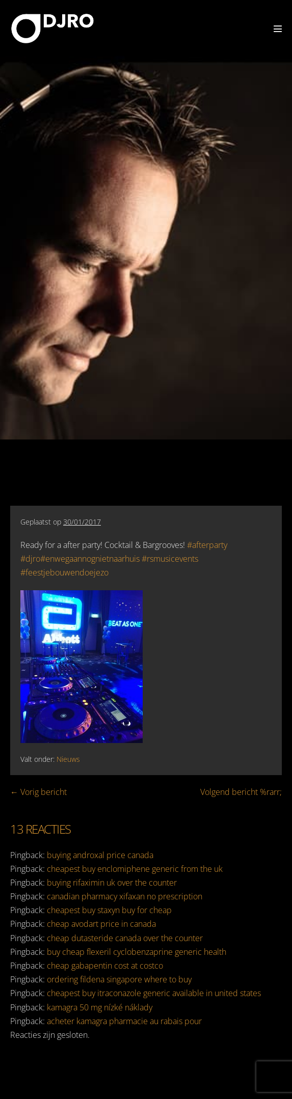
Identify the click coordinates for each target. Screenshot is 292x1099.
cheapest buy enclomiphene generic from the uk (135, 868)
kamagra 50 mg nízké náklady (99, 1007)
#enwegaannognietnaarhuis (90, 558)
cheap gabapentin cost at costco (105, 965)
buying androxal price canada (100, 855)
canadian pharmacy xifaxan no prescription (124, 896)
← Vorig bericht (38, 792)
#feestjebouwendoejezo (64, 572)
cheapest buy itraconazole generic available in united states (154, 993)
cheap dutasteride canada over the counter (125, 938)
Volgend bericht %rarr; (241, 792)
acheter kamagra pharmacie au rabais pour (124, 1021)
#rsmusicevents (170, 558)
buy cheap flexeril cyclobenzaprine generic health (136, 951)
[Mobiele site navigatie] (278, 28)
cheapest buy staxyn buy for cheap (109, 910)
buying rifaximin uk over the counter (112, 882)
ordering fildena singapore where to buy (119, 979)
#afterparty (207, 545)
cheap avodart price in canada (101, 923)
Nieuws (68, 759)
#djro (30, 558)
